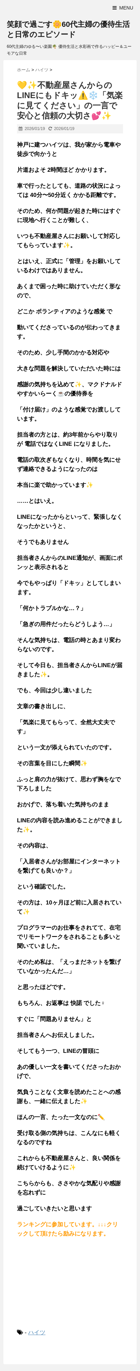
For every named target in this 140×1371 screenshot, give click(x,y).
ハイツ (36, 1332)
